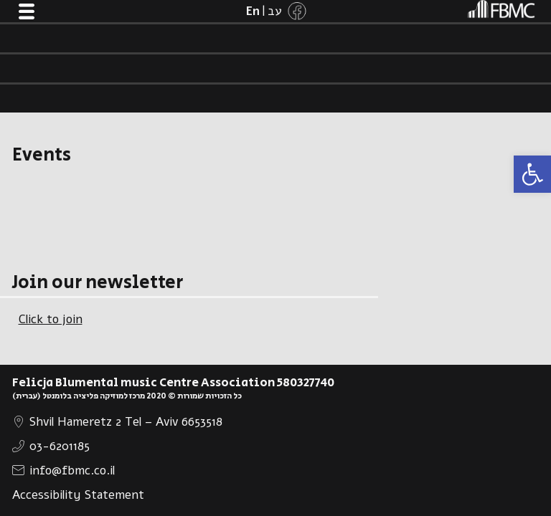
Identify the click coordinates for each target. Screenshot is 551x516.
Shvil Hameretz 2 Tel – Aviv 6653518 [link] (125, 422)
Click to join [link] (51, 319)
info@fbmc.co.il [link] (72, 470)
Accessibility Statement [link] (78, 495)
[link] (532, 174)
